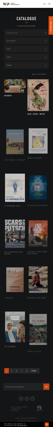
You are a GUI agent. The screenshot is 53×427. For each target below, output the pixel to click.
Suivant (34, 371)
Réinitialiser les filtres (25, 26)
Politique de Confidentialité (26, 421)
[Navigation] (49, 4)
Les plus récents (40, 74)
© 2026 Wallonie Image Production (26, 418)
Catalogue (27, 18)
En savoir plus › (22, 425)
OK (47, 424)
